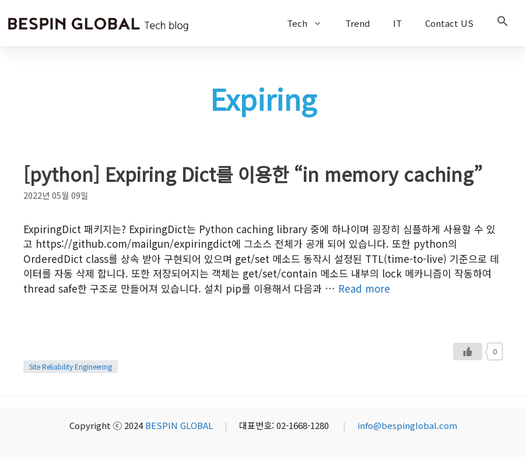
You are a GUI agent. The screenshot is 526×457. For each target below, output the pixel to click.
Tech (310, 23)
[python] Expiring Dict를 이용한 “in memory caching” (252, 173)
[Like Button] (467, 351)
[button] (502, 23)
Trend (357, 23)
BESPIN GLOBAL (179, 425)
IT (397, 23)
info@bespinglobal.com (407, 425)
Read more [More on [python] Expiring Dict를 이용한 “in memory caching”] (364, 288)
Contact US (449, 23)
